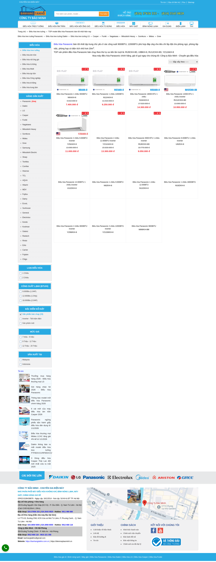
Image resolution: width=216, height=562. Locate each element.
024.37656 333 (34, 512)
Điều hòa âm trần (56, 26)
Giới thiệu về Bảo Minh (102, 530)
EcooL (25, 203)
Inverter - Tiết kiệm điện (31, 319)
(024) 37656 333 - (147, 13)
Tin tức (163, 2)
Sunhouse (26, 208)
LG (23, 111)
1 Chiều (25, 273)
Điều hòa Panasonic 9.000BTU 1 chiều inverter (180, 141)
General (25, 213)
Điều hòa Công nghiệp (31, 78)
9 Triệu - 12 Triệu (29, 341)
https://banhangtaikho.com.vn (37, 541)
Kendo (25, 222)
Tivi (191, 26)
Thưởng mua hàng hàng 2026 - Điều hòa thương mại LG (41, 379)
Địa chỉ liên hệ (174, 2)
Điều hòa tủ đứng (29, 64)
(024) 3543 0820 (173, 13)
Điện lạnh (180, 26)
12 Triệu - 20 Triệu (29, 346)
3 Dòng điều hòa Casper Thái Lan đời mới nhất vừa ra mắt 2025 (41, 462)
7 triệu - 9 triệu (28, 337)
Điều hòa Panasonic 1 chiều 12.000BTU (144, 185)
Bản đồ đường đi (99, 537)
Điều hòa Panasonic (63, 44)
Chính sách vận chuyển (132, 533)
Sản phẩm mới (28, 323)
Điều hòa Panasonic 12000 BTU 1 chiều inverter (180, 97)
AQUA (25, 180)
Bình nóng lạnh (150, 26)
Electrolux (26, 217)
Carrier (25, 250)
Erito (24, 245)
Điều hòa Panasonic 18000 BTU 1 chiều (144, 97)
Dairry (24, 199)
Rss (183, 2)
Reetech (25, 236)
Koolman (26, 227)
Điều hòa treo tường (33, 26)
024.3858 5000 (34, 525)
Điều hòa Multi (28, 69)
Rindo (24, 241)
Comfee (25, 166)
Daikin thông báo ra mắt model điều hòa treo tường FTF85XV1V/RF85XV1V (41, 448)
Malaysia (26, 360)
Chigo (24, 259)
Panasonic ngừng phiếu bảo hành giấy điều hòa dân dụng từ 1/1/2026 (41, 424)
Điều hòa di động (29, 83)
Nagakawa (26, 125)
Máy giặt (133, 26)
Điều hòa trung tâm (30, 87)
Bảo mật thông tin (130, 540)
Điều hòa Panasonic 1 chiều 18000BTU (180, 184)
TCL (24, 176)
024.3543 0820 (47, 512)
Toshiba (25, 162)
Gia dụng (167, 26)
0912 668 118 (67, 525)
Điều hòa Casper (141, 557)
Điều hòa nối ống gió (80, 26)
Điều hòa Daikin (114, 557)
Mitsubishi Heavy (29, 129)
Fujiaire (25, 255)
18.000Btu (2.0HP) (29, 300)
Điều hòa (120, 26)
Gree (24, 143)
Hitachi (25, 185)
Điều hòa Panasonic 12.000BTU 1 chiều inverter (72, 185)
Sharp (24, 157)
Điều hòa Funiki (155, 557)
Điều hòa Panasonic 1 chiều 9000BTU (72, 96)
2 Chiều (25, 278)
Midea (24, 138)
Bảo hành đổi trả (129, 537)
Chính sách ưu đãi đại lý (132, 544)
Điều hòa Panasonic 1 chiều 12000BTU (108, 96)
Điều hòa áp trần (29, 73)
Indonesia (26, 364)
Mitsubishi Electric (29, 152)
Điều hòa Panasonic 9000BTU (144, 228)
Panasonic (29, 101)
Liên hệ (96, 533)
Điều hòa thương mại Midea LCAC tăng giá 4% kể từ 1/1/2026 (41, 436)
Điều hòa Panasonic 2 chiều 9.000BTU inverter (72, 141)
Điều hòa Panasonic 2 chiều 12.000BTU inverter (108, 141)
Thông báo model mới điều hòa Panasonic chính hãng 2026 (41, 401)
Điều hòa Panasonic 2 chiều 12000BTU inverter (108, 229)
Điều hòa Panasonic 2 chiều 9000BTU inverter (72, 229)
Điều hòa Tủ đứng (103, 26)
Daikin (24, 106)
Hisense (25, 171)
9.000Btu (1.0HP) (29, 291)
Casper (25, 115)
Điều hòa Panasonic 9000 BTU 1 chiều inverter (144, 141)
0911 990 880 (67, 512)
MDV (24, 190)
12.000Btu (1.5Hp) (29, 296)
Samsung (26, 148)
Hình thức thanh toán (131, 530)
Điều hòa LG (127, 557)
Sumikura (26, 134)
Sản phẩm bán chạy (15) (32, 314)
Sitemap (191, 2)
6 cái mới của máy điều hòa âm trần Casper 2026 (41, 412)
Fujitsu (25, 194)
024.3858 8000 (47, 525)
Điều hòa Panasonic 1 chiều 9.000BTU (108, 184)
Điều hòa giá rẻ (60, 557)
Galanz (25, 231)
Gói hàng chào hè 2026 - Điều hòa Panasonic (41, 390)
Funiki (24, 120)
